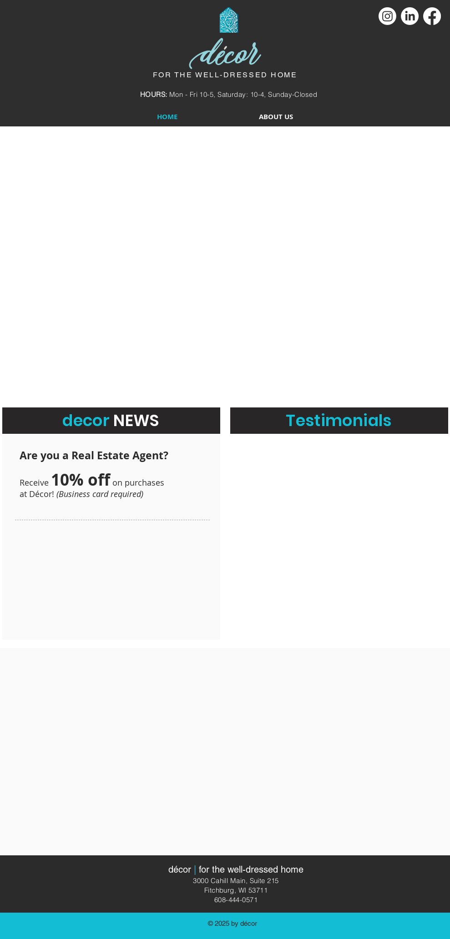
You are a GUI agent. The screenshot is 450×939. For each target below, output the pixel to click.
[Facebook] (432, 16)
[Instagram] (387, 16)
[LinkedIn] (410, 16)
